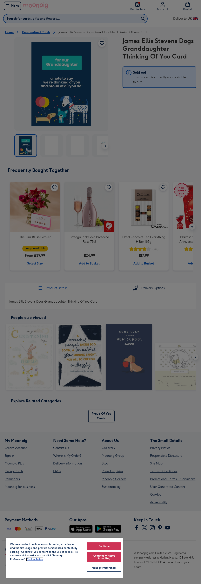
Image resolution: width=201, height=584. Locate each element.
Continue (104, 546)
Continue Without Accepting (104, 557)
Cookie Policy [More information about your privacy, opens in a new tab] (35, 559)
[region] (64, 558)
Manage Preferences (104, 567)
